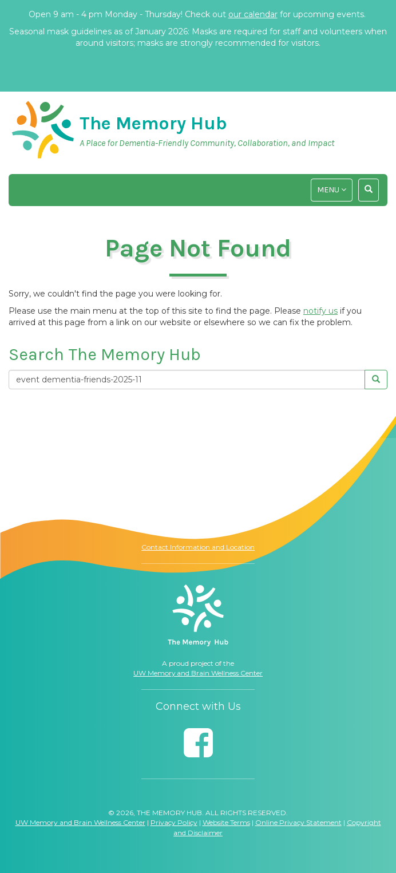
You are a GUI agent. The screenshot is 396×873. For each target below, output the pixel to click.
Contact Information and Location (198, 547)
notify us (320, 311)
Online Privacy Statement (298, 822)
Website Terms (226, 822)
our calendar (253, 14)
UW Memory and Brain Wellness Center (198, 673)
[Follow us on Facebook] (198, 743)
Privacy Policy (174, 822)
